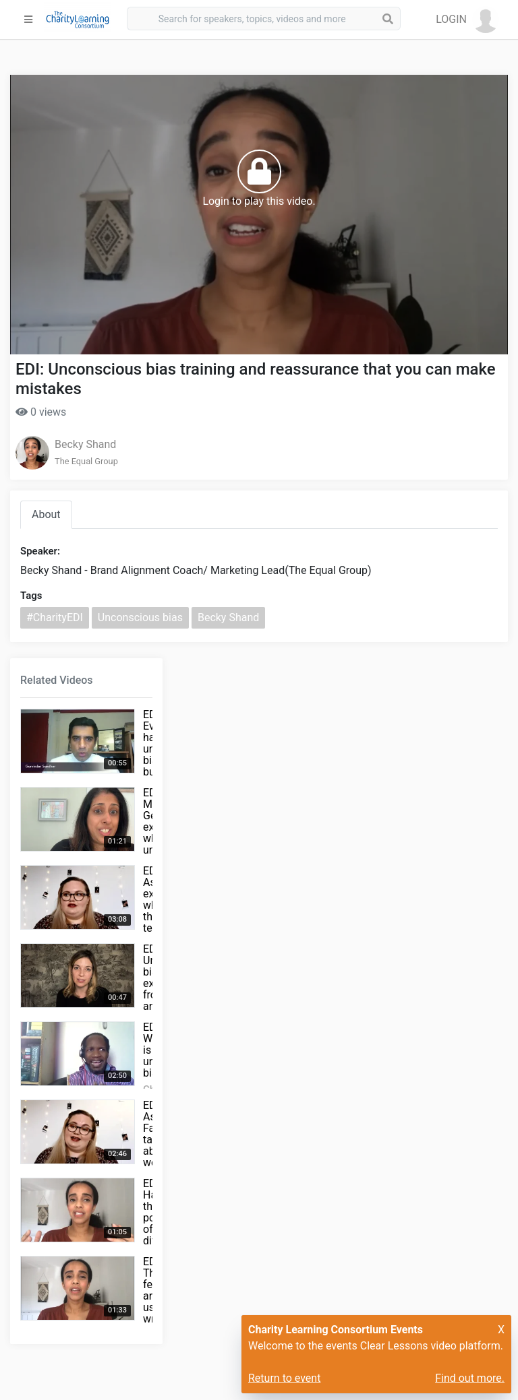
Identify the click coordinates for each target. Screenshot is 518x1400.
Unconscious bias (140, 617)
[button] (467, 19)
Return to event (284, 1378)
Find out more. (470, 1378)
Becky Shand (85, 444)
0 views (41, 412)
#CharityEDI (54, 617)
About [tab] (46, 514)
